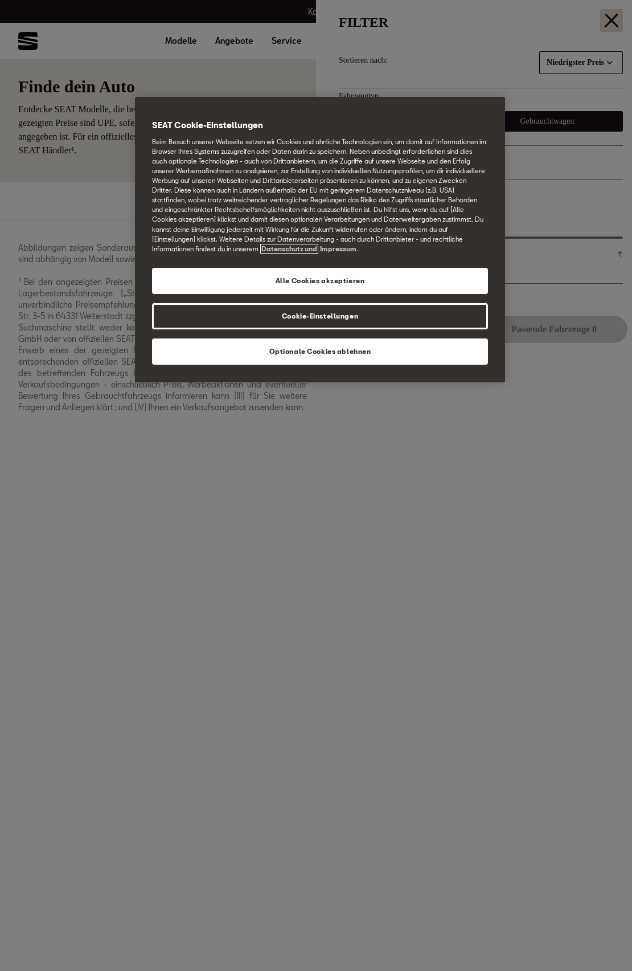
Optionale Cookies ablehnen (320, 351)
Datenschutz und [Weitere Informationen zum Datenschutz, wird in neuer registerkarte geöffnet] (289, 248)
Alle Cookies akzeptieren (320, 280)
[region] (320, 239)
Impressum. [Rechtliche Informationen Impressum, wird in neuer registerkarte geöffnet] (339, 248)
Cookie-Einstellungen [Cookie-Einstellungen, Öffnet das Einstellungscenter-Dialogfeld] (320, 316)
